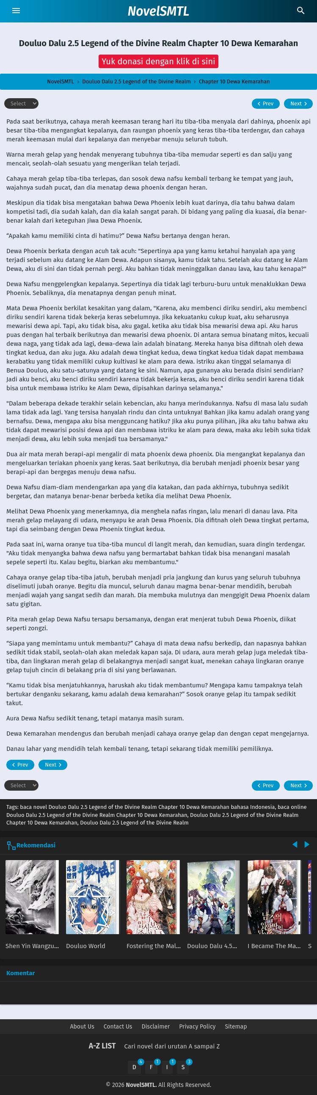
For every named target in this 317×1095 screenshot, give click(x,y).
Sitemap (236, 1026)
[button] (158, 61)
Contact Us (118, 1026)
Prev (264, 104)
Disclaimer (155, 1026)
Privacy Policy (197, 1026)
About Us (82, 1026)
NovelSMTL (158, 11)
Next (299, 104)
